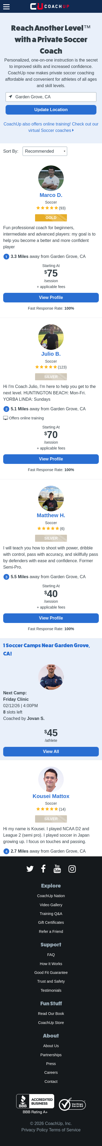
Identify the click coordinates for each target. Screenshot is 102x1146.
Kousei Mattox (51, 796)
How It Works (51, 964)
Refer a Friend (51, 931)
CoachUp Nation (51, 896)
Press (51, 1064)
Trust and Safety (51, 981)
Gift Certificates (51, 922)
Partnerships (51, 1055)
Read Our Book (51, 1013)
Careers (51, 1072)
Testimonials (51, 990)
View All (51, 751)
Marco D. (51, 195)
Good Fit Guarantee (51, 972)
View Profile (51, 297)
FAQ (51, 955)
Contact (50, 1081)
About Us (51, 1046)
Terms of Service (64, 1130)
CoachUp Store (51, 1023)
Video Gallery (51, 905)
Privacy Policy (35, 1130)
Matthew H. (51, 515)
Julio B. (51, 354)
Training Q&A (51, 914)
